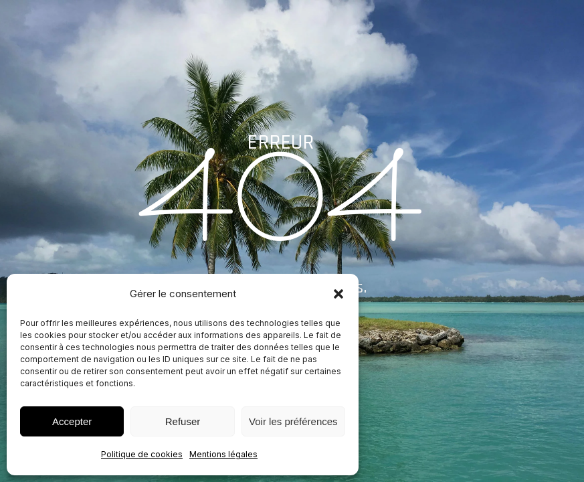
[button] (338, 294)
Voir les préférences (293, 421)
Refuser (183, 421)
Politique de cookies (142, 454)
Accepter (72, 421)
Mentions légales (223, 454)
